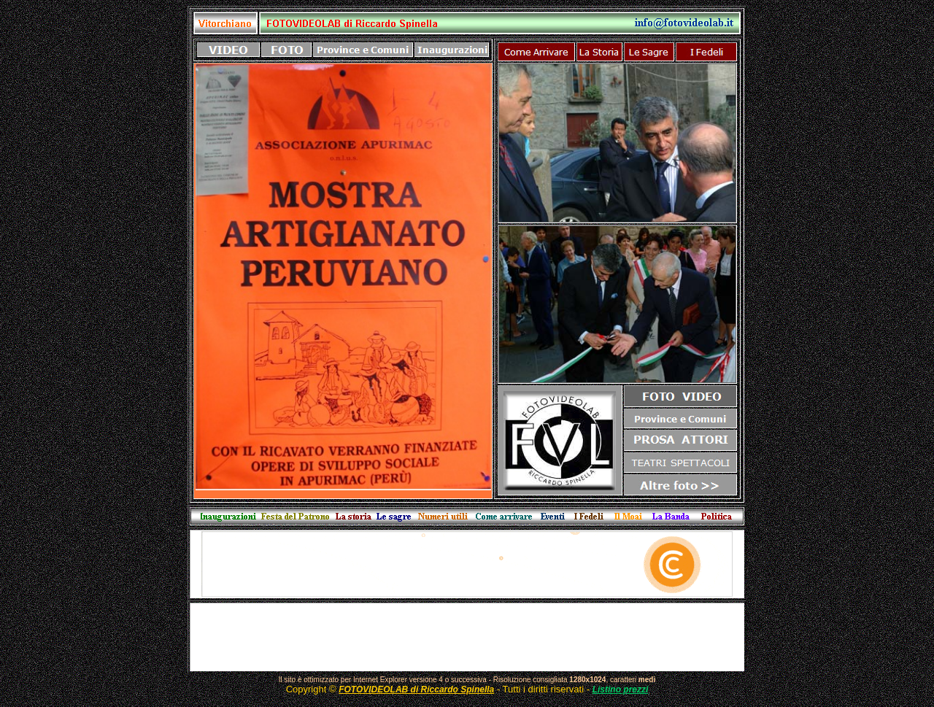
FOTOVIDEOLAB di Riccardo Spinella (416, 689)
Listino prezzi (621, 689)
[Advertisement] (467, 637)
